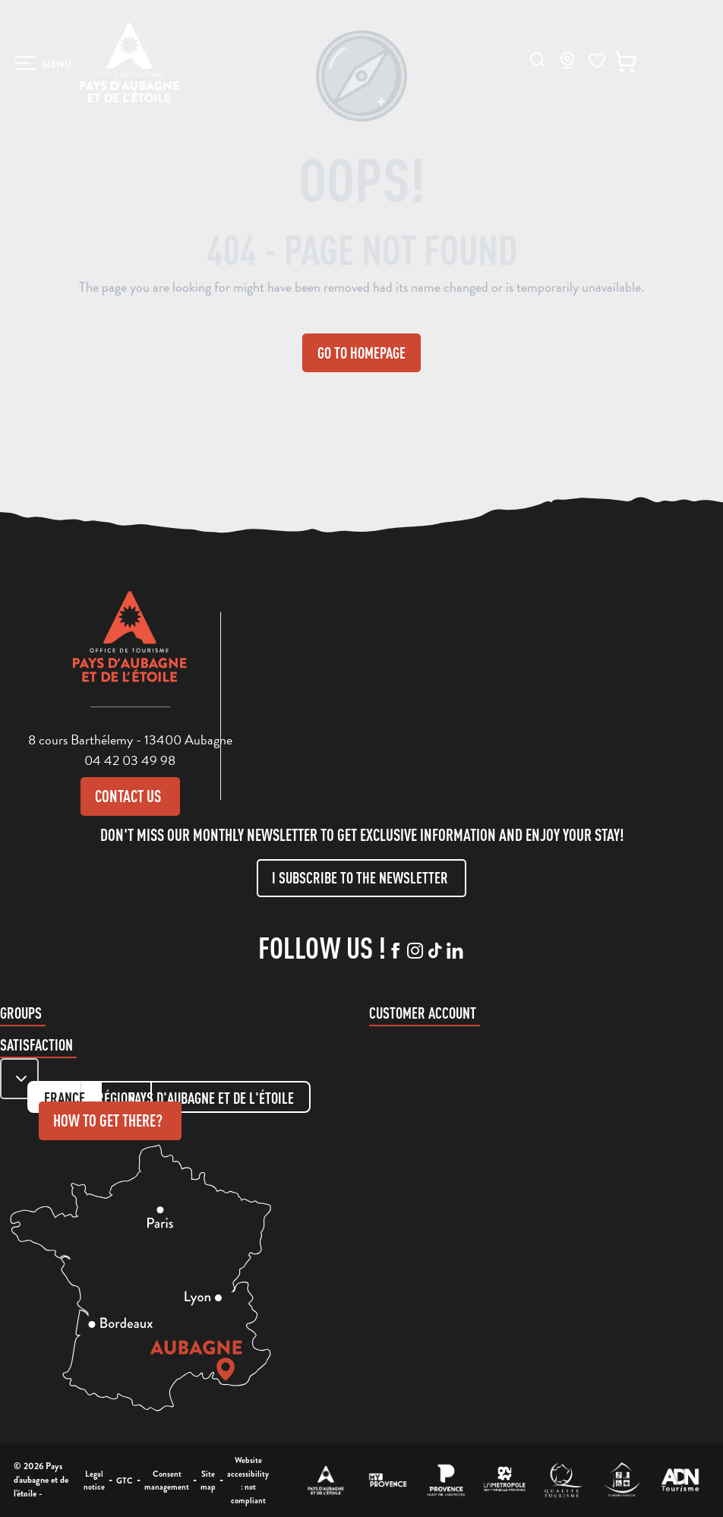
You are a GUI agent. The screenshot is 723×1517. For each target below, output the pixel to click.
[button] (537, 59)
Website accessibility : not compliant (248, 1480)
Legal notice (94, 1480)
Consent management (166, 1480)
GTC (124, 1480)
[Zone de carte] (19, 1078)
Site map (208, 1480)
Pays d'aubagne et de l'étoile (211, 1098)
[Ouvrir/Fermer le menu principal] (43, 63)
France (64, 1098)
